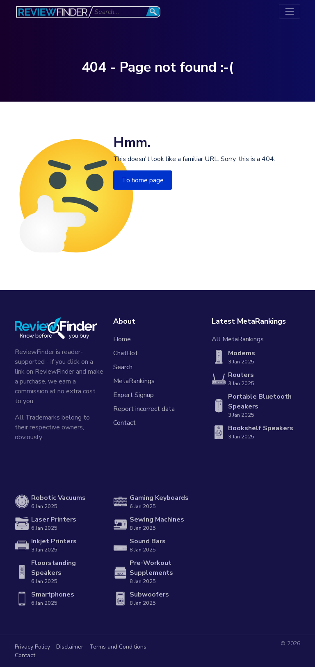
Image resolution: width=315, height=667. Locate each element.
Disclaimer (69, 647)
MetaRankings (134, 381)
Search (122, 367)
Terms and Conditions (117, 647)
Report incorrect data (144, 408)
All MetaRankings (238, 339)
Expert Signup (133, 394)
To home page (143, 180)
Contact (124, 422)
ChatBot (125, 353)
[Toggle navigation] (289, 11)
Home (122, 339)
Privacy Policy (32, 647)
